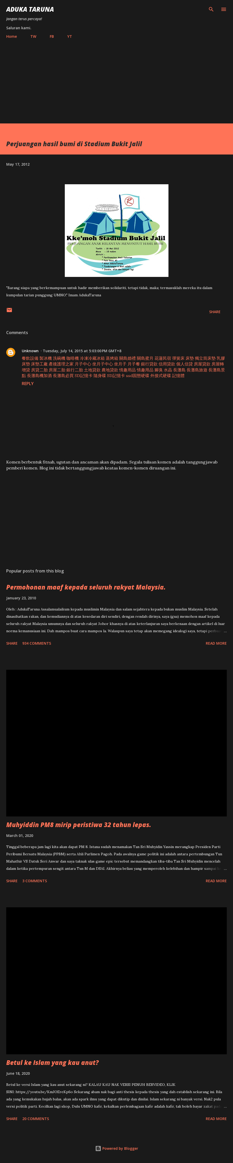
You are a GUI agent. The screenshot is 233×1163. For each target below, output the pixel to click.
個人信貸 (184, 363)
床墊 (190, 358)
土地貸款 (92, 369)
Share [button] (215, 311)
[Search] (211, 9)
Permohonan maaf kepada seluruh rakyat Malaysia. (86, 587)
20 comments (35, 1118)
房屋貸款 (202, 363)
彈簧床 (178, 358)
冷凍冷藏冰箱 (92, 358)
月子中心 (83, 363)
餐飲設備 (30, 358)
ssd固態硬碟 (137, 375)
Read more (216, 643)
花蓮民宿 (162, 358)
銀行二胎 (74, 369)
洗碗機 (59, 358)
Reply (28, 383)
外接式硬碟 (160, 375)
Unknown (30, 350)
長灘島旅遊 (197, 369)
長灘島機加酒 (39, 375)
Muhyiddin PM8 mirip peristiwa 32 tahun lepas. (78, 824)
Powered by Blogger (116, 1148)
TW (33, 36)
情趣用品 (127, 369)
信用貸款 (167, 363)
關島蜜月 (145, 358)
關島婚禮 (127, 358)
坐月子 (120, 363)
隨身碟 (100, 375)
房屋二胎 (57, 369)
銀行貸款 (149, 363)
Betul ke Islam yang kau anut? (52, 1062)
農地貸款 (110, 369)
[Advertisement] (116, 79)
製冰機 (45, 358)
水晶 (168, 369)
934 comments (36, 643)
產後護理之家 (61, 363)
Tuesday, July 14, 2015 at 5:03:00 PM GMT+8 (82, 350)
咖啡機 (72, 358)
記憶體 (178, 375)
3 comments (34, 880)
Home (11, 36)
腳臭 (158, 369)
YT (69, 36)
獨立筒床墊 (205, 358)
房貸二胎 (39, 369)
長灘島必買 (63, 375)
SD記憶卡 (84, 375)
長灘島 (179, 369)
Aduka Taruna (30, 9)
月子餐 (134, 363)
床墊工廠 (39, 363)
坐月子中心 (102, 363)
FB (52, 36)
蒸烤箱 (112, 358)
